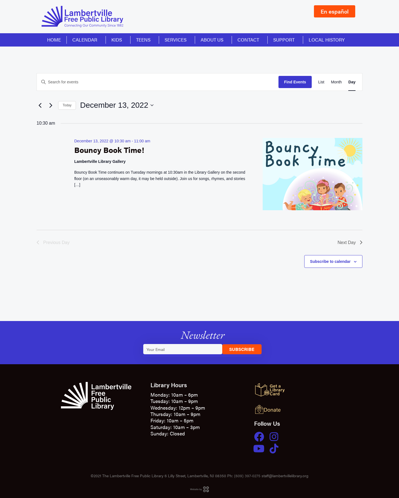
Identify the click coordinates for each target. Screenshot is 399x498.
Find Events (295, 82)
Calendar (86, 39)
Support (285, 39)
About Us (213, 39)
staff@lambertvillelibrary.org (285, 475)
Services (177, 39)
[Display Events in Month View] (336, 82)
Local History (327, 39)
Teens (144, 39)
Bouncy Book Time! (109, 149)
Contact (249, 39)
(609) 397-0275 (247, 475)
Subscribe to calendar (330, 261)
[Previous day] (40, 105)
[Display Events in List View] (321, 82)
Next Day (349, 242)
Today (67, 105)
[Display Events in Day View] (351, 82)
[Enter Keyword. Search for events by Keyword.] (157, 82)
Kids (118, 39)
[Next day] (50, 105)
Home (54, 39)
